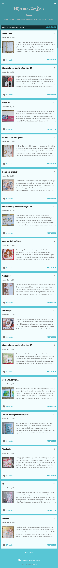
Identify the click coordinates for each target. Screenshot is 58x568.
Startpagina (13, 19)
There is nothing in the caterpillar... (16, 415)
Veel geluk (6, 276)
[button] (54, 34)
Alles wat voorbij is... (10, 380)
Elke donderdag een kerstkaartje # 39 (17, 68)
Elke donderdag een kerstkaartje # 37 (17, 345)
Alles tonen (51, 27)
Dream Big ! (6, 103)
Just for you (7, 311)
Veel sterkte (7, 33)
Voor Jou (5, 518)
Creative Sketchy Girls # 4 (12, 241)
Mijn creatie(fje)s (29, 8)
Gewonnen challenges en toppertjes (35, 19)
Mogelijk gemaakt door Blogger (29, 560)
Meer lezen (51, 60)
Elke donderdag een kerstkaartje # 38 (17, 207)
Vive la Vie (6, 449)
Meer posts (29, 553)
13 (3, 484)
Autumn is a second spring (12, 137)
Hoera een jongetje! (9, 172)
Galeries (35, 564)
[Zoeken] (55, 4)
